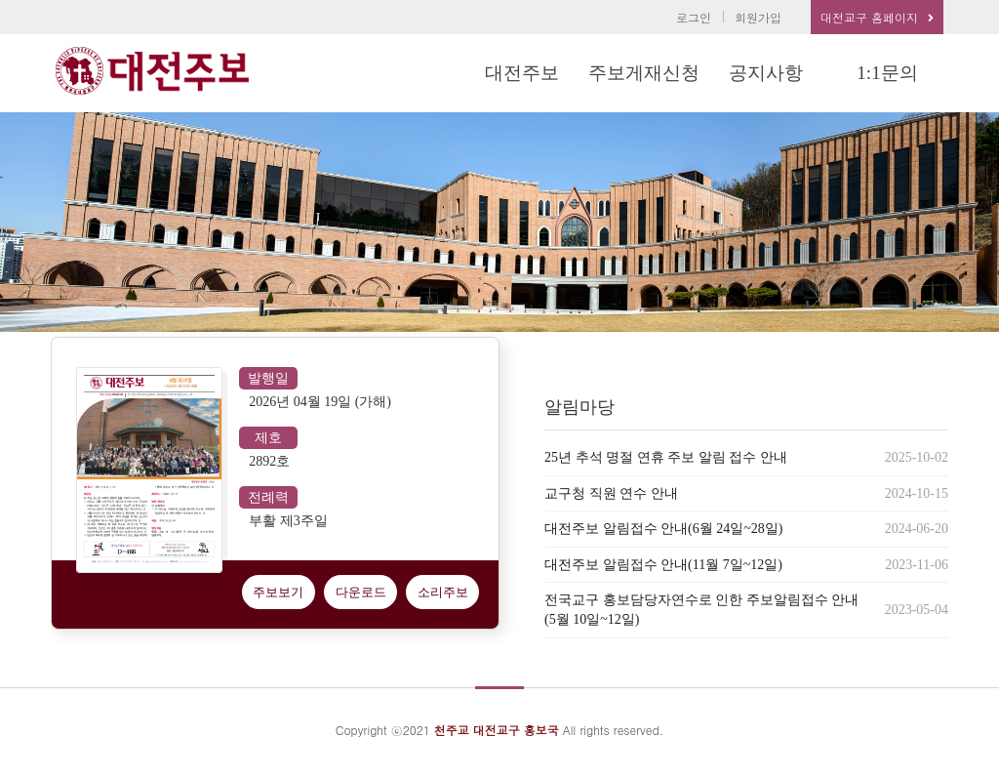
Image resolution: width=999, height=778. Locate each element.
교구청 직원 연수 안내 (611, 493)
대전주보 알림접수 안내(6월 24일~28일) (663, 528)
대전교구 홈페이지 (877, 17)
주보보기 (278, 592)
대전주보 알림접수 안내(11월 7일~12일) (663, 564)
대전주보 (522, 72)
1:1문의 (887, 72)
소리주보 (443, 592)
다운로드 (361, 592)
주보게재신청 (643, 72)
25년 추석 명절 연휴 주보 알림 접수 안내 (665, 457)
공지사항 (766, 72)
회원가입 (758, 17)
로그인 (693, 17)
